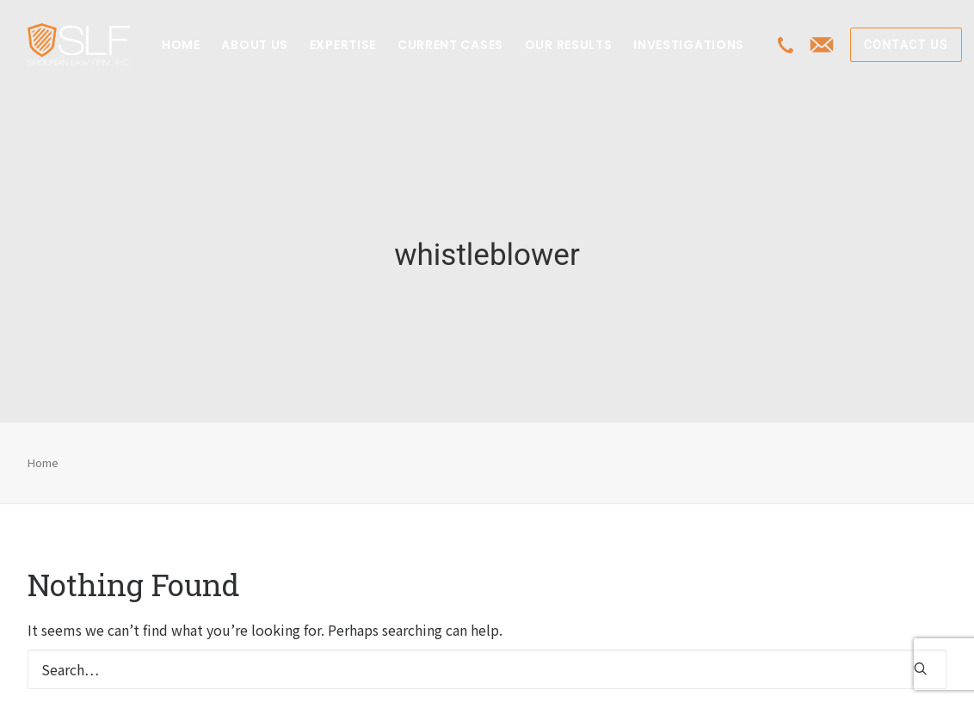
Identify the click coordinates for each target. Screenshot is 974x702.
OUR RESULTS (569, 44)
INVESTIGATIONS (688, 44)
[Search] (487, 661)
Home (43, 454)
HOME (181, 44)
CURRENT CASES (450, 44)
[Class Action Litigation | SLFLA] (79, 44)
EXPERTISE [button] (343, 44)
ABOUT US (254, 44)
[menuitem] (181, 44)
